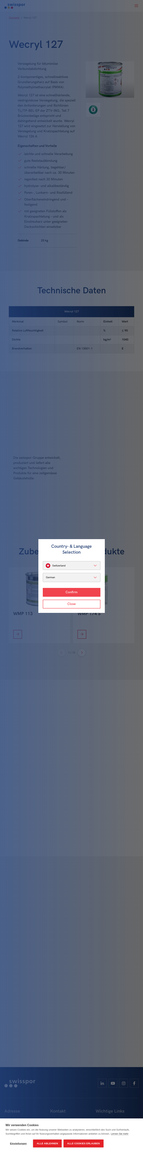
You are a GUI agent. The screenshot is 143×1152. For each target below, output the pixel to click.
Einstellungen (18, 1143)
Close (71, 604)
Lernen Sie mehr (119, 1133)
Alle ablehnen (47, 1143)
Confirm (71, 592)
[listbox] (71, 565)
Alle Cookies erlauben (83, 1143)
